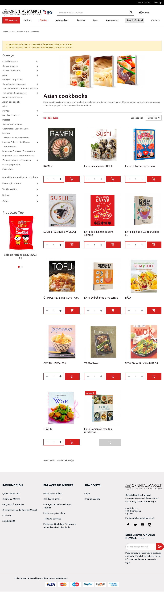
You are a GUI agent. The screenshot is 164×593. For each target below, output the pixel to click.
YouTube (142, 526)
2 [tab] (22, 267)
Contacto (7, 517)
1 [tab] (19, 267)
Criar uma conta (92, 500)
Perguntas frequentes (13, 506)
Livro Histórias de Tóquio (140, 166)
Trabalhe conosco (52, 520)
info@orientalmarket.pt (143, 519)
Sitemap (158, 2)
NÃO (128, 298)
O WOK (47, 430)
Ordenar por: (137, 118)
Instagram (149, 526)
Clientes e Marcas (11, 500)
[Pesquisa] (95, 12)
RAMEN (47, 166)
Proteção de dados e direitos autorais (57, 507)
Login (87, 495)
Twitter (135, 526)
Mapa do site (8, 522)
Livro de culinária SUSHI (98, 166)
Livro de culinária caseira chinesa (98, 234)
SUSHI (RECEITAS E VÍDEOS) (59, 232)
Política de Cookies (52, 495)
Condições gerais (52, 500)
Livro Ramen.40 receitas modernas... (98, 432)
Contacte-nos (144, 2)
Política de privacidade (54, 514)
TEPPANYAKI (91, 364)
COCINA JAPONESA (54, 364)
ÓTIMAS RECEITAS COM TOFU (61, 298)
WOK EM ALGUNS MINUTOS (141, 364)
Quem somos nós (11, 495)
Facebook (128, 526)
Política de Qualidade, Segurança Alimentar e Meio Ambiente (59, 527)
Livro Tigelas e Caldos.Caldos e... (142, 234)
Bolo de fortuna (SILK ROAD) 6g (20, 256)
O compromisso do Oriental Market (19, 511)
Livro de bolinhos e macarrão (101, 298)
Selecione (152, 118)
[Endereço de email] (140, 548)
